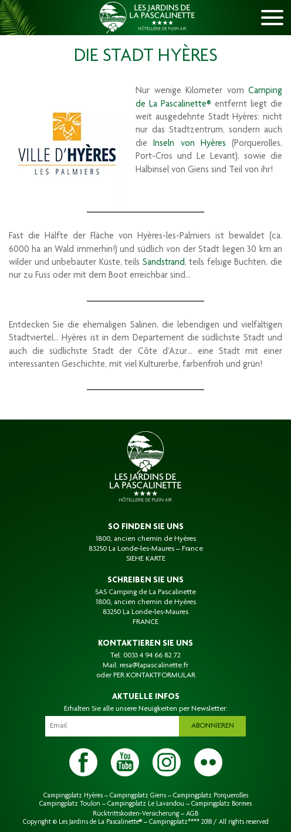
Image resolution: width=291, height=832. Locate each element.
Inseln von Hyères (189, 144)
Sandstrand (164, 263)
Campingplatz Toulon (69, 803)
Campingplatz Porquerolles (210, 795)
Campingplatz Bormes (221, 803)
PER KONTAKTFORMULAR (154, 675)
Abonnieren (212, 726)
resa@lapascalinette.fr (154, 665)
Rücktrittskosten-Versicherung (136, 813)
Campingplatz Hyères (73, 795)
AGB (192, 813)
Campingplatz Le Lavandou (145, 803)
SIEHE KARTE (145, 559)
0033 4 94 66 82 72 (152, 656)
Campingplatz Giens (138, 795)
